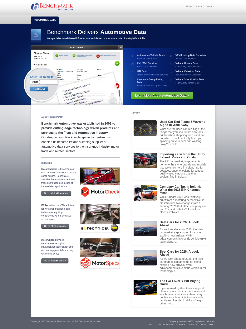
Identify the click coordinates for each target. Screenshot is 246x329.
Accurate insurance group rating (153, 82)
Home (189, 6)
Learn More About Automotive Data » (162, 95)
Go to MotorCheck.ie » (56, 193)
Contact (210, 6)
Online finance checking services (153, 73)
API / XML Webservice (153, 65)
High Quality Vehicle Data (191, 81)
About (199, 6)
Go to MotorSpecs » (55, 260)
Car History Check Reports (191, 65)
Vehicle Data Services (191, 57)
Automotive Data (45, 20)
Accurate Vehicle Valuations (191, 73)
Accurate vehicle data (153, 57)
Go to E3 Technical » (55, 226)
